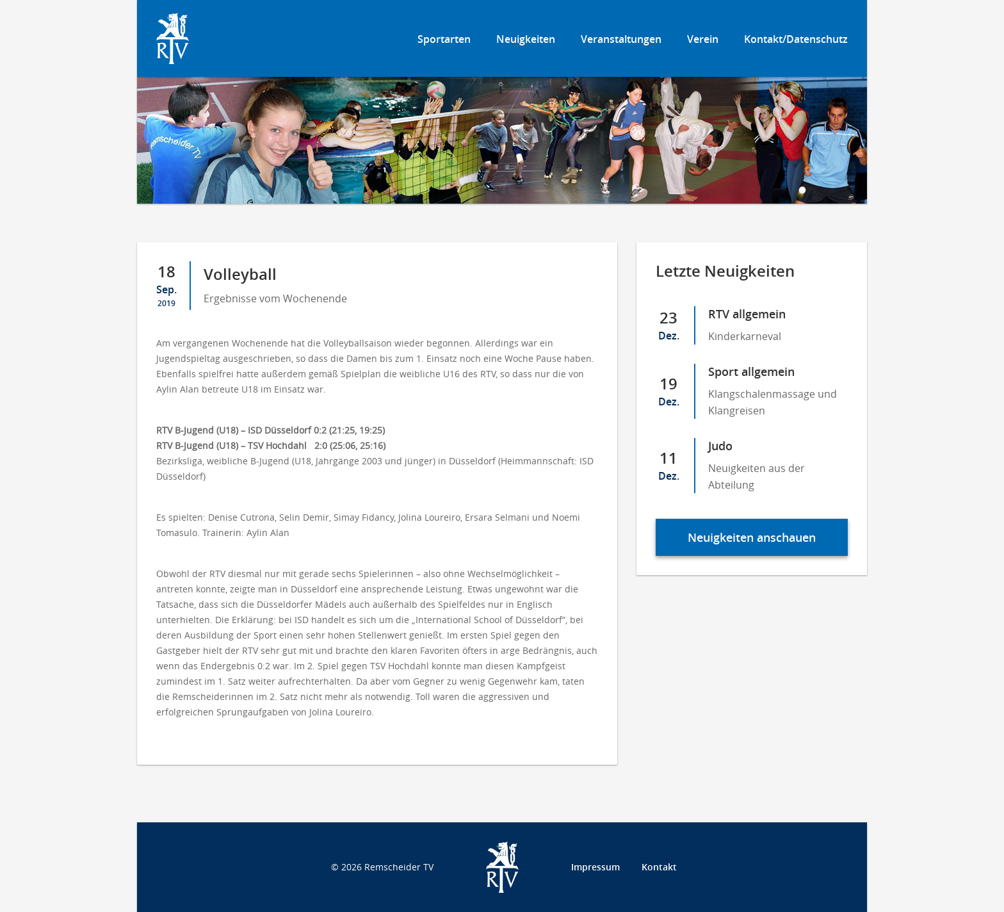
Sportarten (444, 39)
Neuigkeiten (525, 39)
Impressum (595, 867)
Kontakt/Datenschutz (796, 39)
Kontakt (659, 867)
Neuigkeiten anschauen (752, 537)
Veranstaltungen (621, 39)
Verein (702, 39)
